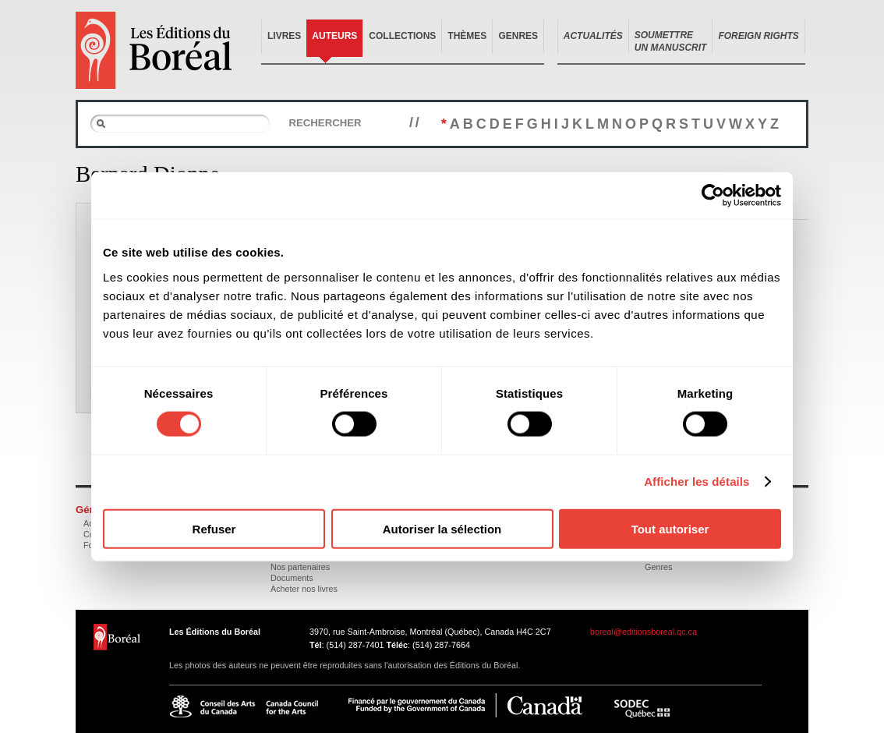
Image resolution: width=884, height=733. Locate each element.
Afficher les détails (696, 481)
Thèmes (466, 35)
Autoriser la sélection (442, 528)
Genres (518, 35)
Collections (402, 35)
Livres (284, 35)
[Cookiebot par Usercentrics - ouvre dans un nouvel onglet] (713, 195)
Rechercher (324, 123)
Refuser (214, 528)
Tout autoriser (670, 528)
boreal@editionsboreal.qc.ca (643, 631)
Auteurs (334, 35)
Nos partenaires (300, 567)
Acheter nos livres (304, 588)
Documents (292, 578)
